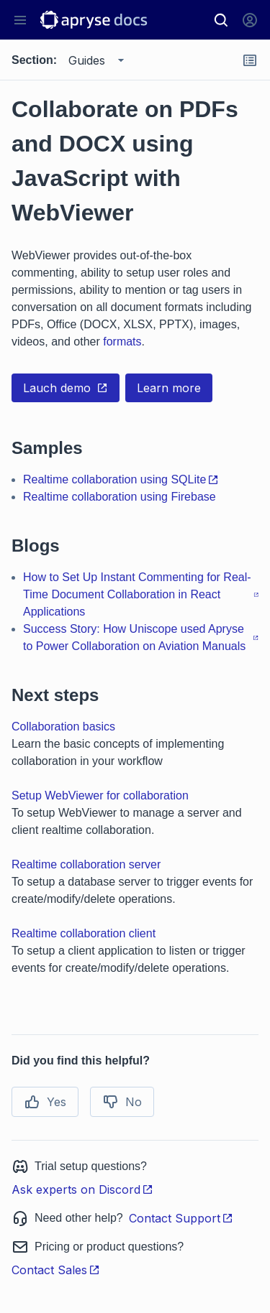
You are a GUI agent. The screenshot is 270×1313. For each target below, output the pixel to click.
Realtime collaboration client (84, 933)
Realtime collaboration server (86, 864)
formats (122, 341)
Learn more (169, 388)
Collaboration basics (63, 726)
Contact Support (181, 1218)
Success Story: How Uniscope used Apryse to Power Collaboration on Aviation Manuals (140, 637)
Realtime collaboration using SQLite (121, 479)
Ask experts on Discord (82, 1189)
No (122, 1101)
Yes (45, 1101)
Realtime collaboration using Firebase (119, 497)
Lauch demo (65, 388)
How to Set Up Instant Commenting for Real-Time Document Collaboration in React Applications (140, 594)
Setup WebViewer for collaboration (100, 795)
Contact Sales (56, 1270)
